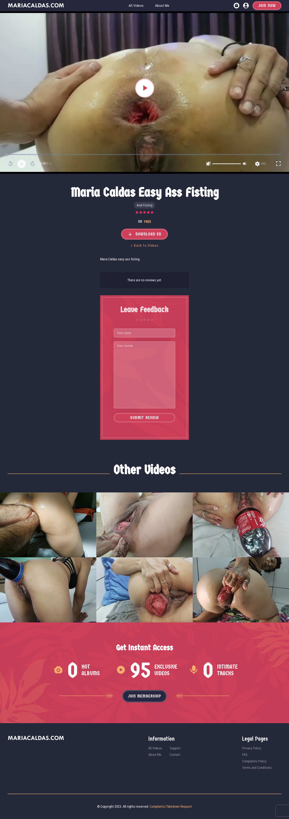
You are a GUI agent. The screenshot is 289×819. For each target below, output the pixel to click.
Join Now (267, 5)
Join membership (144, 696)
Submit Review (144, 417)
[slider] (226, 163)
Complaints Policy (254, 761)
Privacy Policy (251, 748)
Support (175, 748)
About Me (162, 5)
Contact (175, 755)
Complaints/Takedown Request (171, 806)
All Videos (136, 5)
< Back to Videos (144, 245)
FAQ (244, 755)
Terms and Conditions (257, 768)
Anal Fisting (144, 205)
